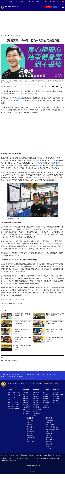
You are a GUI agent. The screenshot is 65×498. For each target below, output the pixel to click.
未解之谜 (45, 392)
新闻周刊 (25, 402)
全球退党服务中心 (43, 458)
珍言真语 (15, 35)
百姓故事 (48, 441)
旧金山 (37, 374)
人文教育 (46, 389)
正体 (26, 1)
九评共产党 (49, 431)
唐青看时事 (36, 407)
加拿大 (14, 374)
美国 (9, 395)
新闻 (10, 389)
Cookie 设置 (32, 471)
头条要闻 (10, 402)
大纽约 (9, 374)
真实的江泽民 (49, 433)
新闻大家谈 (36, 392)
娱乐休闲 (30, 418)
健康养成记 (56, 398)
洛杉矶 (19, 374)
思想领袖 (35, 400)
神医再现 (55, 400)
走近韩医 (55, 402)
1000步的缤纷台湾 (31, 438)
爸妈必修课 (46, 402)
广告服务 (45, 455)
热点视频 (16, 402)
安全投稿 (38, 455)
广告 (50, 1)
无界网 (3, 460)
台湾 (14, 395)
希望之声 (34, 458)
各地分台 (21, 1)
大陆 (9, 399)
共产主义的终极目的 (51, 427)
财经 (14, 397)
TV (55, 7)
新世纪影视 (10, 460)
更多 (16, 460)
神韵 (11, 1)
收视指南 (18, 455)
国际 (9, 393)
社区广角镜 (26, 409)
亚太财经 (25, 413)
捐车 (58, 1)
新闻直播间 (48, 7)
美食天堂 (29, 427)
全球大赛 (16, 408)
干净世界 (27, 458)
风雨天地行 (49, 437)
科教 (14, 399)
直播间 (38, 383)
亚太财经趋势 (26, 411)
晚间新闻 (25, 398)
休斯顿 (29, 374)
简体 (29, 1)
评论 (6, 35)
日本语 (16, 376)
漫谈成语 (45, 400)
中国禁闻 (25, 396)
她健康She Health (58, 394)
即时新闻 (10, 404)
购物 (63, 1)
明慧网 (51, 458)
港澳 (14, 393)
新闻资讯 (16, 383)
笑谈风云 (45, 394)
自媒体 (10, 35)
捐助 (54, 1)
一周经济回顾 (26, 407)
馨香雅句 (45, 398)
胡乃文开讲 (56, 396)
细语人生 (35, 415)
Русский (10, 376)
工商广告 (48, 448)
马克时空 (35, 411)
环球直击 (25, 394)
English (55, 374)
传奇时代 (48, 422)
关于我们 (11, 455)
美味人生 (29, 429)
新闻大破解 (36, 402)
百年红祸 (48, 435)
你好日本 (29, 422)
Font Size (57, 86)
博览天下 (10, 406)
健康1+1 (55, 392)
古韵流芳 (45, 396)
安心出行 (18, 94)
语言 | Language (36, 1)
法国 (33, 374)
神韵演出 (10, 408)
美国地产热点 (46, 407)
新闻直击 (25, 400)
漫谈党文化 (49, 444)
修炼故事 (48, 446)
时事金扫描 (36, 396)
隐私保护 (24, 455)
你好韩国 (29, 425)
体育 (19, 395)
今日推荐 (16, 404)
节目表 (31, 383)
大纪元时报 (20, 458)
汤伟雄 (40, 163)
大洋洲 (24, 374)
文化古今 (45, 405)
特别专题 (49, 418)
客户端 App (59, 455)
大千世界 (29, 433)
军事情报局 (36, 405)
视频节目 (24, 383)
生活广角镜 (30, 420)
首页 (2, 35)
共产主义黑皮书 (50, 439)
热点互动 (35, 394)
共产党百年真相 (50, 425)
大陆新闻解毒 (36, 413)
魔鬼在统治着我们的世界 (52, 429)
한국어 (21, 376)
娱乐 (19, 393)
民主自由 (19, 98)
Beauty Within (30, 431)
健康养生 (56, 389)
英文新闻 (44, 1)
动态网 (57, 458)
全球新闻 (25, 392)
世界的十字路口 (37, 409)
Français (3, 376)
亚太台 (42, 374)
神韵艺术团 (12, 458)
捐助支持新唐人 (48, 383)
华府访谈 (25, 405)
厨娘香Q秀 (30, 435)
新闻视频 (26, 389)
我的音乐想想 (30, 441)
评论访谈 (36, 389)
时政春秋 (35, 398)
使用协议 (31, 455)
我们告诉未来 (49, 420)
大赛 (15, 1)
